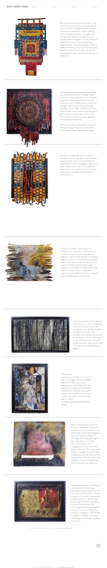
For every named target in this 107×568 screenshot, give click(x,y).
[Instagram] (98, 545)
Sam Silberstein (18, 6)
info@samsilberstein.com (64, 528)
